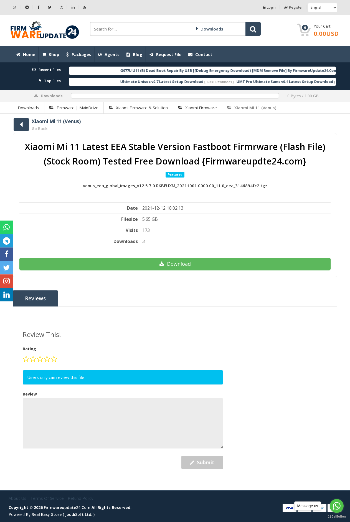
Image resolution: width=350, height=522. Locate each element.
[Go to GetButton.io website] (337, 516)
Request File (165, 54)
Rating (29, 348)
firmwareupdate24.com (67, 507)
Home (25, 54)
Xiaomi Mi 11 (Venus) (251, 107)
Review (30, 394)
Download (175, 263)
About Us (18, 498)
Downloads (28, 107)
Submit (202, 462)
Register (293, 7)
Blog (134, 54)
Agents (109, 54)
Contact (200, 54)
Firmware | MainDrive (73, 107)
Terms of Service (47, 498)
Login (269, 7)
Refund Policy (80, 498)
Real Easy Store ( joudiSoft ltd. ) (63, 514)
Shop (50, 54)
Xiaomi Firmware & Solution (138, 107)
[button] (253, 29)
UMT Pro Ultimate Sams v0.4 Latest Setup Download (296, 81)
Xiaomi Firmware (197, 107)
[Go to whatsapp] (337, 506)
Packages (78, 54)
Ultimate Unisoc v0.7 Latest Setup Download (173, 81)
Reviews (35, 298)
